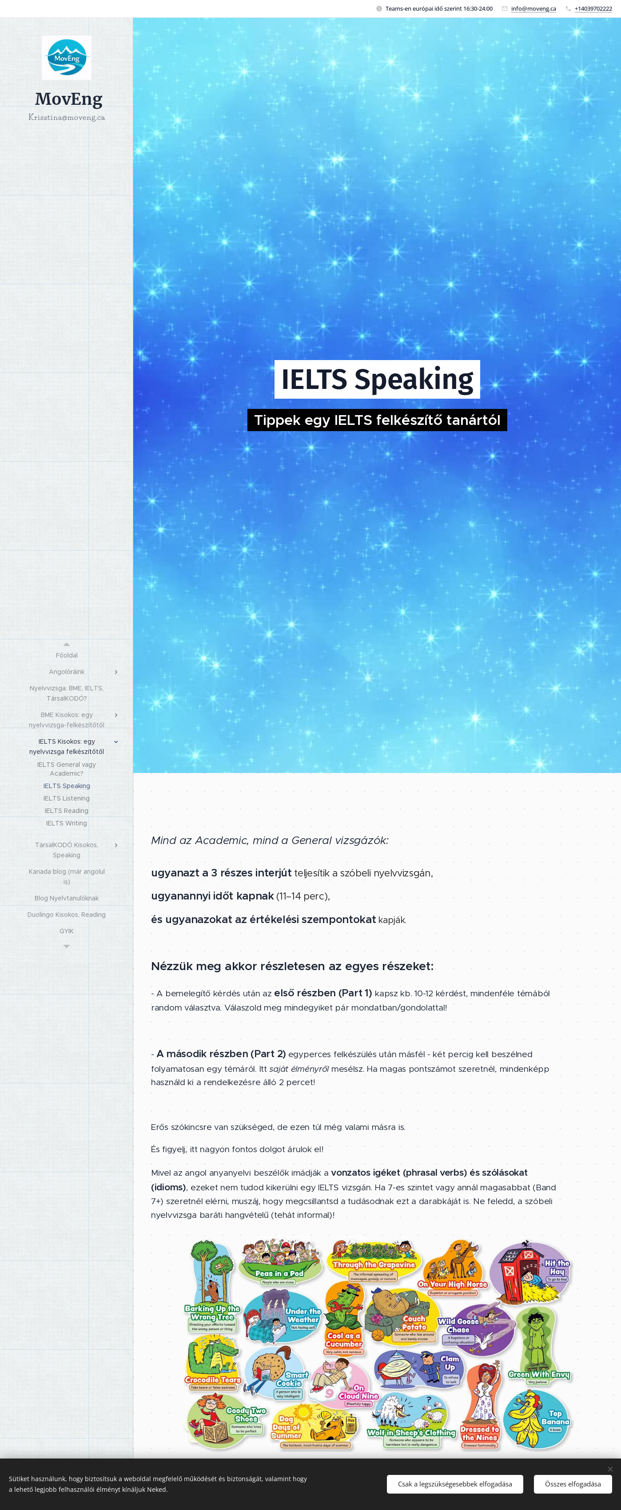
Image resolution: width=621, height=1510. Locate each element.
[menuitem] (67, 655)
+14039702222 (593, 8)
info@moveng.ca (533, 8)
